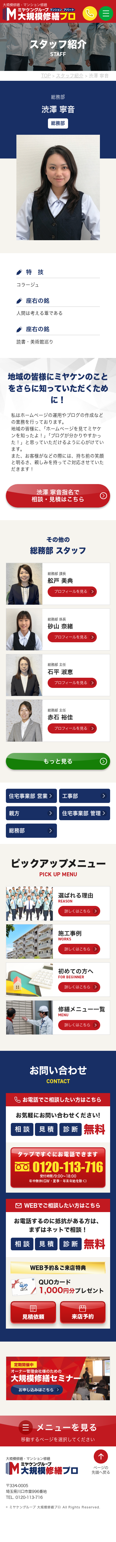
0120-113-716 (67, 1167)
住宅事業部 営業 (28, 796)
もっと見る (58, 761)
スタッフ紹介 (70, 75)
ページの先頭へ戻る (101, 1470)
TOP (46, 75)
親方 (14, 813)
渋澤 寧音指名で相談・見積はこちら (58, 495)
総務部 (17, 830)
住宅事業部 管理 (81, 813)
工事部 (70, 796)
